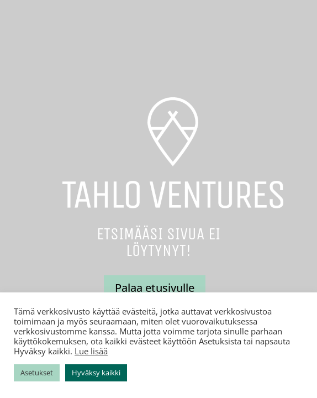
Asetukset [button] (36, 373)
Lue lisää (91, 351)
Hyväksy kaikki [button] (96, 373)
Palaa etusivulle (154, 287)
